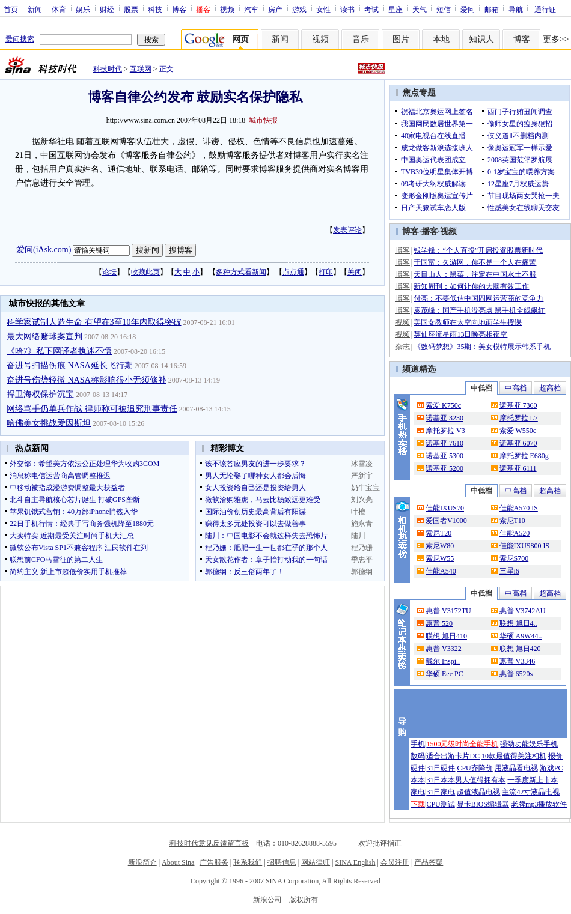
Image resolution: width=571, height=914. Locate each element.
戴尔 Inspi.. (443, 661)
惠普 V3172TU (448, 611)
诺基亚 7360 (518, 405)
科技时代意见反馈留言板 (209, 843)
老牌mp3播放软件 (539, 804)
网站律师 (315, 862)
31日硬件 (440, 768)
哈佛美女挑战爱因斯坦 (49, 423)
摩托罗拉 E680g (524, 456)
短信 (443, 9)
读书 (347, 9)
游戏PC (551, 768)
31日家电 (440, 792)
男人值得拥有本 (480, 780)
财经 (107, 9)
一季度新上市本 (532, 780)
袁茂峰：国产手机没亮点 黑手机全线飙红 (479, 310)
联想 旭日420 (520, 648)
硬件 (418, 768)
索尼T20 (438, 533)
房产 (275, 9)
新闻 (35, 9)
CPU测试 (440, 804)
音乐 (360, 39)
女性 (323, 9)
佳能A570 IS (518, 508)
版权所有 (303, 899)
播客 (429, 231)
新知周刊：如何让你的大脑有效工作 (471, 286)
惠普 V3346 (517, 661)
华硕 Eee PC (444, 674)
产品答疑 (428, 862)
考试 (371, 9)
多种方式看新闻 (241, 272)
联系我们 (247, 862)
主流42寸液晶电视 (531, 792)
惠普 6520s (516, 674)
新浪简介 (142, 862)
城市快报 (263, 120)
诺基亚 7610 (444, 443)
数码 (418, 756)
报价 (555, 756)
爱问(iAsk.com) (43, 249)
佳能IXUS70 (445, 508)
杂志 (402, 346)
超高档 (550, 388)
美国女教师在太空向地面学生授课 (468, 322)
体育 (59, 9)
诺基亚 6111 (518, 468)
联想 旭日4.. (518, 623)
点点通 (293, 272)
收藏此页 (145, 272)
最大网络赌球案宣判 (44, 336)
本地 (441, 39)
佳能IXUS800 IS (524, 546)
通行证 (545, 9)
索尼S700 (514, 558)
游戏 (299, 9)
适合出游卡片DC (453, 756)
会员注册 (394, 862)
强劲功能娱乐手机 (529, 744)
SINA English (355, 862)
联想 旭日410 (446, 636)
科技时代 (107, 69)
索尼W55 (440, 558)
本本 (418, 780)
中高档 (516, 388)
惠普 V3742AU (522, 611)
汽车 (251, 9)
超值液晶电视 (478, 792)
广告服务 (214, 862)
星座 (395, 9)
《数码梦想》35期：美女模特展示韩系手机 (482, 346)
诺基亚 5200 (444, 468)
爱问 (467, 9)
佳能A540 (441, 571)
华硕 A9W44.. (520, 636)
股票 (131, 9)
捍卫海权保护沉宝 (40, 394)
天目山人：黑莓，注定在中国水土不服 (475, 274)
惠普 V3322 (444, 648)
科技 (155, 9)
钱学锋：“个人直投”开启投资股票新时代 (478, 250)
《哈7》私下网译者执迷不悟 (59, 351)
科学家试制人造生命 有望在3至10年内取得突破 (94, 322)
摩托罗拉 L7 (518, 418)
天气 (419, 9)
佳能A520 (514, 533)
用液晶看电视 (516, 768)
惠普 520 (439, 623)
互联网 (140, 69)
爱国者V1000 (446, 520)
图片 (400, 39)
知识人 (481, 39)
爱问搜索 (19, 39)
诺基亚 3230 (444, 418)
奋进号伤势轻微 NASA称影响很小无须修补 (86, 379)
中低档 (481, 388)
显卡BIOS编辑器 (483, 804)
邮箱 (491, 9)
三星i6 (509, 571)
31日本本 (440, 780)
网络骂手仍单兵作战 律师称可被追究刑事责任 (92, 408)
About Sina (178, 862)
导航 (515, 9)
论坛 (109, 272)
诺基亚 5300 (444, 456)
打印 (326, 272)
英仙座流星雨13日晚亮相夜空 (460, 334)
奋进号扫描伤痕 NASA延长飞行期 (70, 365)
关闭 (354, 272)
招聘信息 (281, 862)
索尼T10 (512, 520)
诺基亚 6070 (518, 443)
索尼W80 (440, 546)
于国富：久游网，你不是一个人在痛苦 (475, 262)
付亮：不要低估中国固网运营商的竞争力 (478, 298)
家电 (418, 792)
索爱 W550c (518, 430)
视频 (227, 9)
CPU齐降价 (474, 768)
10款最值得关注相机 (513, 756)
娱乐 (83, 9)
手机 (418, 744)
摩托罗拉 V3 (445, 430)
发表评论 (347, 230)
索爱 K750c (443, 405)
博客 (179, 9)
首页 (11, 9)
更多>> (556, 39)
